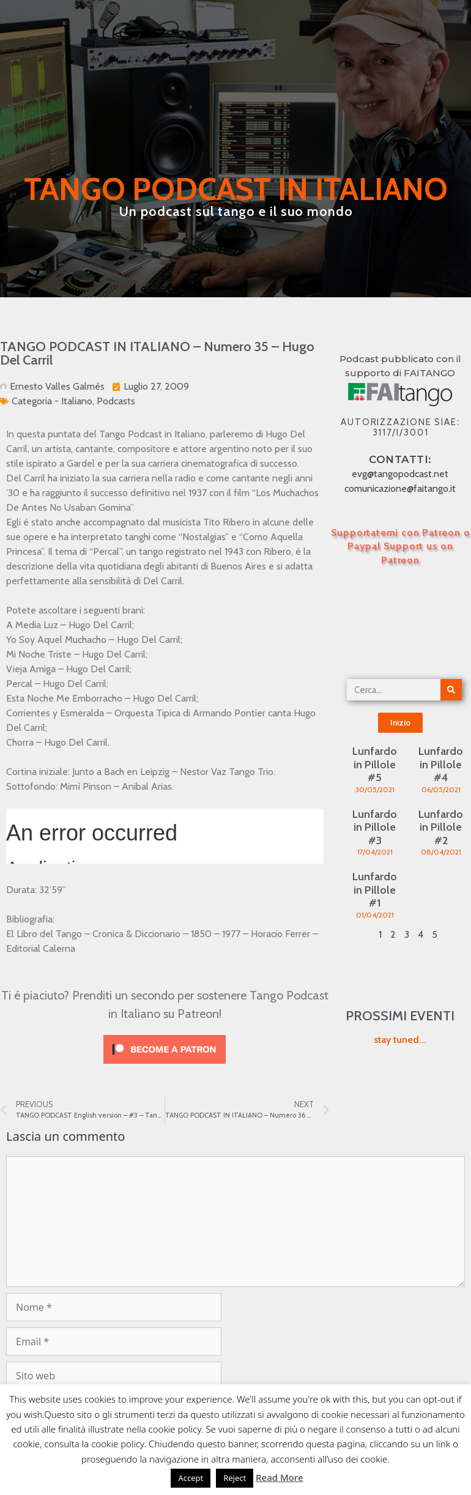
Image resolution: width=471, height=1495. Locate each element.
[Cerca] (451, 689)
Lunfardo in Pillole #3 (374, 827)
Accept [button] (190, 1477)
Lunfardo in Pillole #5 (374, 764)
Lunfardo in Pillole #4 (440, 764)
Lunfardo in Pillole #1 (374, 890)
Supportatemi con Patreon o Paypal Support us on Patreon (400, 546)
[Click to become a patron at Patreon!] (164, 1066)
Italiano (76, 401)
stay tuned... (400, 1039)
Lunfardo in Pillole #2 (440, 827)
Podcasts (116, 401)
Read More (279, 1477)
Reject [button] (234, 1477)
